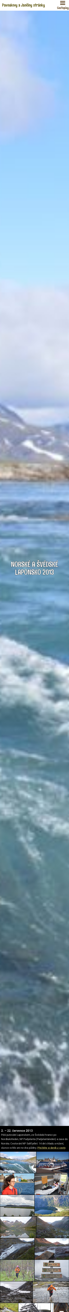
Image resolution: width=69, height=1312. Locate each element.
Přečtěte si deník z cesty (51, 1147)
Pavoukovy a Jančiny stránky (23, 5)
